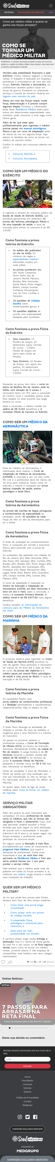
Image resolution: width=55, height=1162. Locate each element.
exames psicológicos (35, 128)
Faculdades (27, 1080)
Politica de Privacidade (27, 1097)
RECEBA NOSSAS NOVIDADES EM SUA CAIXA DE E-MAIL (27, 1052)
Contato (27, 1101)
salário (21, 874)
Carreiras (27, 1084)
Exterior (27, 1091)
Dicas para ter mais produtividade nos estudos (25, 932)
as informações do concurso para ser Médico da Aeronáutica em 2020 (26, 607)
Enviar (27, 1066)
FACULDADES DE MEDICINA (31, 12)
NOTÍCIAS (9, 12)
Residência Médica (26, 109)
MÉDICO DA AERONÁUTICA (25, 424)
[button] (9, 1028)
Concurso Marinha (23, 154)
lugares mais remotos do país (19, 96)
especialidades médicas (25, 259)
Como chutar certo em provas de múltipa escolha (27, 914)
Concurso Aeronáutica (25, 158)
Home (27, 1077)
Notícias (27, 1088)
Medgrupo (28, 1105)
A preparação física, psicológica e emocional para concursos (27, 923)
